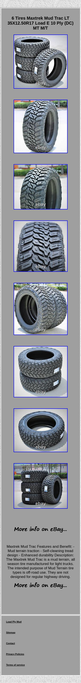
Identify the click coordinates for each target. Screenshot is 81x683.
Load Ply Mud (14, 621)
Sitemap (10, 632)
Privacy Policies (15, 654)
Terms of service (15, 665)
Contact (10, 643)
